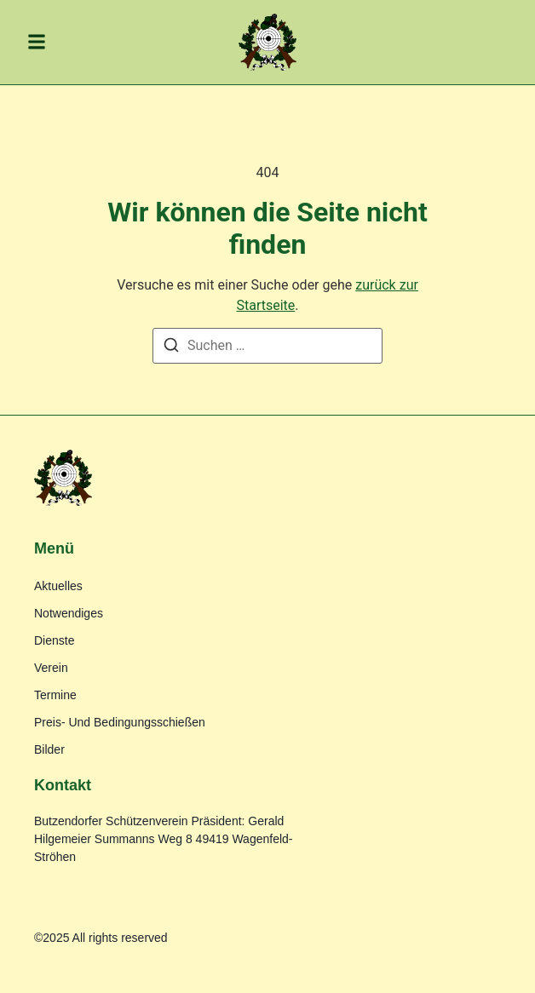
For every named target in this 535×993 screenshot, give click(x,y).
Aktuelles (58, 586)
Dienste (54, 640)
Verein (51, 668)
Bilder (49, 749)
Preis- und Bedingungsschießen (119, 722)
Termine (55, 695)
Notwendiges (68, 613)
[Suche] (171, 348)
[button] (36, 42)
